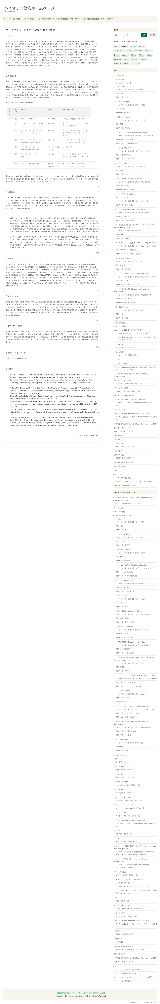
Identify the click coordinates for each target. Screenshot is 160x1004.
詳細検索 (152, 35)
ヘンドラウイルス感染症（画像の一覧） (130, 383)
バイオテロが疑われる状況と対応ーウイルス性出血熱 (134, 135)
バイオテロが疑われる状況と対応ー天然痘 (130, 105)
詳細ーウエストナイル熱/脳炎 (126, 250)
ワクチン (136, 64)
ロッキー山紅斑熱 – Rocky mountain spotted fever (131, 414)
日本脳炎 (117, 439)
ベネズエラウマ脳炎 (121, 388)
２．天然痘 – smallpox (122, 102)
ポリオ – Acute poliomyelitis (124, 396)
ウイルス (139, 50)
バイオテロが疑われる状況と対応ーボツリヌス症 (133, 151)
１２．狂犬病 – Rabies (122, 258)
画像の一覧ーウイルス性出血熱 (126, 143)
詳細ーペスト (120, 170)
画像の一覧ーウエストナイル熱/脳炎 (128, 254)
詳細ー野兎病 (120, 124)
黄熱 (115, 470)
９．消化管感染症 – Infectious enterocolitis (129, 209)
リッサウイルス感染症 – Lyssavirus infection (129, 399)
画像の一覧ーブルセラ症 (124, 205)
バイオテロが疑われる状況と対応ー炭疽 (130, 89)
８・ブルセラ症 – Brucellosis (124, 194)
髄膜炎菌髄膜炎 (119, 466)
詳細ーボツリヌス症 (123, 155)
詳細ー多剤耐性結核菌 (123, 298)
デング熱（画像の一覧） (124, 834)
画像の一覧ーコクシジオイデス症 (127, 284)
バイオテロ (118, 50)
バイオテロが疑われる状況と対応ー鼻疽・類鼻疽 (133, 182)
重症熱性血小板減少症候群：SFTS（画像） (131, 950)
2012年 (117, 59)
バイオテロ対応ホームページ (29, 8)
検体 (116, 55)
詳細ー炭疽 (119, 93)
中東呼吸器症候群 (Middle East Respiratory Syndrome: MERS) (135, 424)
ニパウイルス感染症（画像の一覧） (128, 816)
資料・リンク (74, 19)
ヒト (129, 50)
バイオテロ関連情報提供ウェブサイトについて (97, 19)
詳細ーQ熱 (119, 314)
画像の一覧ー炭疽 (122, 97)
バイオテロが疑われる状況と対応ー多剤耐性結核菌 (134, 295)
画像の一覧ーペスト (123, 174)
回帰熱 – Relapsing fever (122, 428)
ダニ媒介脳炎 (119, 344)
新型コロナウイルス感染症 (123, 432)
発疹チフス (118, 451)
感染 (116, 46)
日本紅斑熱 (118, 435)
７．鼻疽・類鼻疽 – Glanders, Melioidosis (128, 178)
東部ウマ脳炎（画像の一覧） (126, 446)
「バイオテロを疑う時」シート (125, 478)
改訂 (141, 46)
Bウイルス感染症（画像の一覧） (127, 875)
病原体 (148, 50)
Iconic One (132, 1002)
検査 (134, 59)
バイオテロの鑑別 (28, 19)
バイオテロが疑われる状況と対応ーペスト (130, 166)
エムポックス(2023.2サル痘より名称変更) (128, 330)
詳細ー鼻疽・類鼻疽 (123, 186)
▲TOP (96, 70)
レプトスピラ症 (119, 410)
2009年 (143, 59)
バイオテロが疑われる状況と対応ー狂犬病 (130, 261)
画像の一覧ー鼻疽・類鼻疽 (125, 189)
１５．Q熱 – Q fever (121, 307)
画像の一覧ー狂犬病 (123, 269)
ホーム (5, 19)
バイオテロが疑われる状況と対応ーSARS (130, 231)
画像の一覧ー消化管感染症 (125, 220)
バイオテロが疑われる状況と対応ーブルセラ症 (132, 201)
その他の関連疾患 (62, 19)
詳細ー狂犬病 (120, 265)
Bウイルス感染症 (120, 326)
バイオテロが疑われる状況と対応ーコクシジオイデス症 (135, 277)
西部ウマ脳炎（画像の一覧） (126, 458)
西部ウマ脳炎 (119, 455)
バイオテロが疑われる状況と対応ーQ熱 (129, 310)
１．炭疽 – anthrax (120, 86)
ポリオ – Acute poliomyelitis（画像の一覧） (131, 808)
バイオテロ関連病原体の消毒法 (125, 485)
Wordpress (153, 1002)
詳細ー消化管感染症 (123, 216)
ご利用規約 (88, 993)
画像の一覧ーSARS (122, 238)
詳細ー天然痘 (120, 109)
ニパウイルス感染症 (121, 363)
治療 (149, 55)
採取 (126, 64)
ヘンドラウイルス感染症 (122, 380)
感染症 (117, 64)
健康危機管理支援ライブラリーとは (69, 993)
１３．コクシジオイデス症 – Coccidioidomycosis (131, 274)
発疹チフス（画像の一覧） (125, 934)
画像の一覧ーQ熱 (122, 318)
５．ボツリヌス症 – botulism (124, 148)
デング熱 (117, 360)
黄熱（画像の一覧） (123, 901)
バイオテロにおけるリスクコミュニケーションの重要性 (133, 482)
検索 (143, 35)
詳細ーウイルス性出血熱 (124, 139)
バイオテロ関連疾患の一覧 (45, 19)
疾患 (141, 55)
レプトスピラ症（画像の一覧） (126, 916)
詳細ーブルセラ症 (122, 197)
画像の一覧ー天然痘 (123, 112)
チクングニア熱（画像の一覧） (126, 355)
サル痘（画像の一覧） (123, 883)
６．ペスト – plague (121, 163)
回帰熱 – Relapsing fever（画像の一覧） (130, 908)
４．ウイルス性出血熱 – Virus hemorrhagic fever (131, 132)
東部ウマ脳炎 (119, 443)
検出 (133, 55)
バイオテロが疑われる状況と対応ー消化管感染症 (133, 212)
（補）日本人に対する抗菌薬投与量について (130, 969)
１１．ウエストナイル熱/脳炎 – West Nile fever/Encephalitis (135, 243)
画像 (125, 46)
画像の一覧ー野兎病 (123, 128)
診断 (126, 59)
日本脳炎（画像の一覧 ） (124, 762)
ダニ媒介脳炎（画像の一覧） (126, 347)
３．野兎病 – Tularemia (122, 117)
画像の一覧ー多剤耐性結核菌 (126, 302)
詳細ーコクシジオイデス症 (125, 281)
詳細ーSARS (120, 234)
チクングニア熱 (119, 352)
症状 (133, 46)
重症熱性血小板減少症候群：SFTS (126, 462)
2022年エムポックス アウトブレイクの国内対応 (132, 333)
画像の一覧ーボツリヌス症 (125, 159)
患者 (125, 55)
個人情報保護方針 (99, 993)
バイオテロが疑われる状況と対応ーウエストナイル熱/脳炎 (136, 246)
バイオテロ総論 (14, 19)
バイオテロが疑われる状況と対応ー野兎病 (130, 120)
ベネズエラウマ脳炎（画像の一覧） (128, 391)
